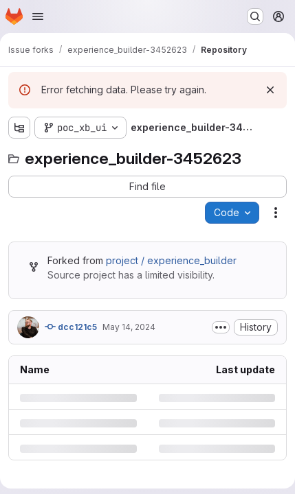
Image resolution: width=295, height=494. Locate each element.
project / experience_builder (171, 260)
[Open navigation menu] (38, 16)
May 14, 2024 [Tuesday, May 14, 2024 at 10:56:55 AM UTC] (128, 327)
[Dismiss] (270, 90)
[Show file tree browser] (19, 128)
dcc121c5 (71, 326)
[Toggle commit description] (221, 327)
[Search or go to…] (255, 16)
